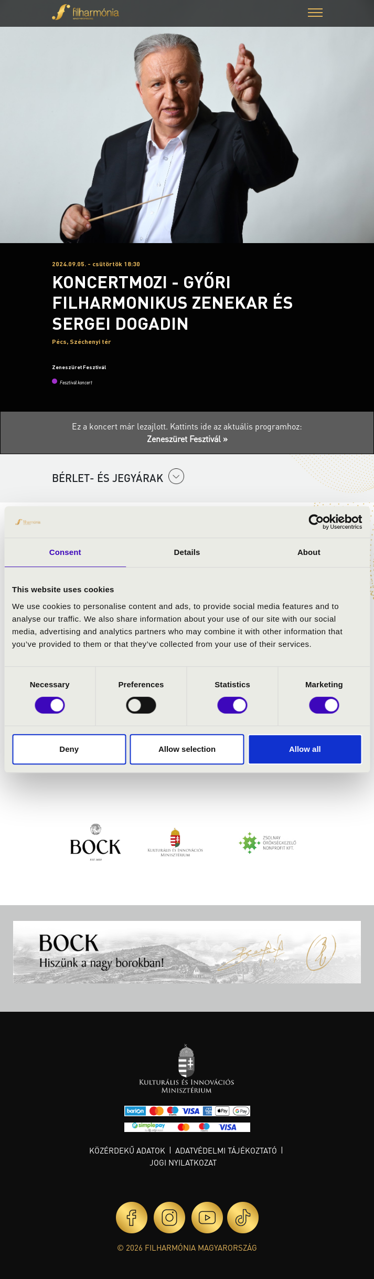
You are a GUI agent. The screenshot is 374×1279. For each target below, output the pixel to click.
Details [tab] (187, 552)
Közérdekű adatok (127, 1150)
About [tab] (308, 552)
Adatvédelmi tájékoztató (226, 1150)
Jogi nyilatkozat (183, 1162)
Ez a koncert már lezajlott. (121, 426)
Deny (69, 749)
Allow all (305, 749)
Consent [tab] (65, 552)
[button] (315, 13)
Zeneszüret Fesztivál (79, 367)
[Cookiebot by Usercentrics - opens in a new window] (316, 522)
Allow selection (187, 749)
